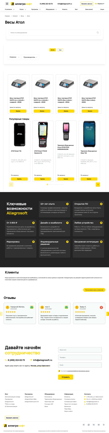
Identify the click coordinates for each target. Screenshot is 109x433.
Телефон (62, 357)
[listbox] (14, 57)
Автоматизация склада (12, 397)
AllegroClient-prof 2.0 (32, 401)
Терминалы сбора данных (53, 399)
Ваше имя (63, 350)
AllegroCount (9, 401)
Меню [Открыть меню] (7, 3)
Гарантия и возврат (70, 404)
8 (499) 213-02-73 (46, 4)
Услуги (22, 9)
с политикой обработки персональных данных (78, 371)
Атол (52, 50)
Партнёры (67, 409)
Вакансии (67, 406)
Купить (18, 111)
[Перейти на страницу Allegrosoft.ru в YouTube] (98, 424)
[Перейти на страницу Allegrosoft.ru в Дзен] (103, 424)
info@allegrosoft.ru (65, 4)
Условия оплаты (69, 399)
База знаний (89, 9)
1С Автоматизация (11, 406)
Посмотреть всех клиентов (94, 290)
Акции (102, 9)
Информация (68, 394)
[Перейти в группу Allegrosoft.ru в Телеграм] (83, 424)
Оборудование (50, 9)
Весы (46, 406)
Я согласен (75, 371)
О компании (8, 9)
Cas (60, 50)
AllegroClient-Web (30, 399)
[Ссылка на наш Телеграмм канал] (37, 3)
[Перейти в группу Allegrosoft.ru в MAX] (88, 424)
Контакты (87, 394)
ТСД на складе (10, 404)
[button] (11, 184)
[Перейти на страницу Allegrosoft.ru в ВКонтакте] (93, 424)
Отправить (65, 377)
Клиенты (64, 9)
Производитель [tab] (29, 57)
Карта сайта (68, 411)
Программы (34, 9)
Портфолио (9, 399)
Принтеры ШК (49, 401)
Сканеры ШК (49, 404)
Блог (76, 9)
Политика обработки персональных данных (93, 431)
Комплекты (48, 397)
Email (61, 365)
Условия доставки (70, 401)
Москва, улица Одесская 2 (40, 366)
